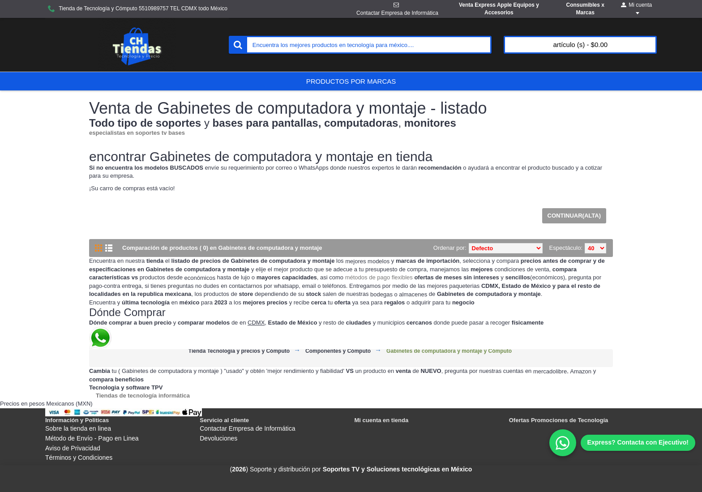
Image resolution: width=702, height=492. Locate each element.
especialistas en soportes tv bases (137, 132)
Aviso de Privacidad (72, 448)
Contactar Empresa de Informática (247, 428)
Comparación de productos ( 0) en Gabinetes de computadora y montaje (222, 247)
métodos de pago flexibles (379, 277)
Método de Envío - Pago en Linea (92, 438)
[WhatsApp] (622, 442)
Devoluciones (218, 438)
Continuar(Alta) (574, 215)
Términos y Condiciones (78, 457)
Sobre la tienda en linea (78, 428)
